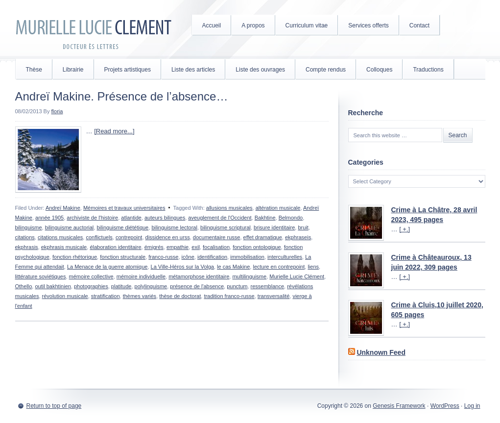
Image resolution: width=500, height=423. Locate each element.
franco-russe (163, 257)
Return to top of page (54, 405)
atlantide (131, 218)
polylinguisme (151, 286)
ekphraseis (298, 237)
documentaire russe (216, 237)
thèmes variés (139, 296)
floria (57, 111)
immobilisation (247, 257)
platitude (121, 286)
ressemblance (267, 286)
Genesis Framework (399, 405)
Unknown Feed (381, 352)
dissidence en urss (167, 237)
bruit (303, 227)
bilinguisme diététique (122, 227)
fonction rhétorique (74, 257)
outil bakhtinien (53, 286)
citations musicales (60, 237)
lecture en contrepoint (279, 267)
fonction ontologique (257, 247)
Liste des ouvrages (260, 69)
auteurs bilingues (164, 218)
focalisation (216, 247)
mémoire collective (91, 276)
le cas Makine (233, 267)
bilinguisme (28, 227)
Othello (23, 286)
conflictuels (99, 237)
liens (313, 267)
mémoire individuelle (141, 276)
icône (188, 257)
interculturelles (284, 257)
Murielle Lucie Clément (93, 29)
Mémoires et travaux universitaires (124, 208)
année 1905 (49, 218)
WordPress (444, 405)
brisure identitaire (274, 227)
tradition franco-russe (229, 296)
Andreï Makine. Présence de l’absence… (121, 96)
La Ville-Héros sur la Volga (182, 267)
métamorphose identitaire (198, 276)
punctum (237, 286)
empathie (178, 247)
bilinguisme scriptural (225, 227)
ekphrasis (26, 247)
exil (195, 247)
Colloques (379, 69)
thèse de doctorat (180, 296)
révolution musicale (65, 296)
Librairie (73, 69)
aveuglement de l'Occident (219, 218)
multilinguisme (249, 276)
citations (25, 237)
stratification (105, 296)
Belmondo (291, 218)
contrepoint (129, 237)
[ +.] (404, 229)
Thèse (34, 69)
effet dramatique (262, 237)
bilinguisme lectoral (174, 227)
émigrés (154, 247)
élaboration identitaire (115, 247)
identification (212, 257)
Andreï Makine (63, 208)
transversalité (273, 296)
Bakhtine (265, 218)
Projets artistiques (127, 69)
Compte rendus (326, 69)
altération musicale (278, 208)
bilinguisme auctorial (69, 227)
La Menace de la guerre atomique (107, 267)
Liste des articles (193, 69)
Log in (472, 405)
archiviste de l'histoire (92, 218)
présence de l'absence (197, 286)
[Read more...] (114, 131)
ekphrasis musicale (64, 247)
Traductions (428, 69)
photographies (91, 286)
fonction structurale (122, 257)
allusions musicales (229, 208)
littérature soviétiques (40, 276)
